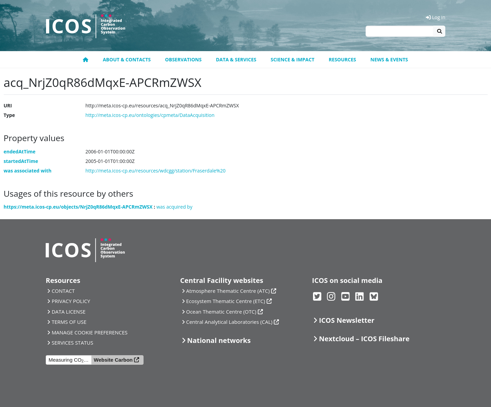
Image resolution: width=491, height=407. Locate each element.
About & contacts (127, 59)
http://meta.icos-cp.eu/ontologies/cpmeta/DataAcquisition (150, 115)
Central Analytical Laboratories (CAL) (229, 321)
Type (9, 115)
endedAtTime (20, 151)
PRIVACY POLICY (70, 301)
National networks (219, 340)
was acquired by (174, 207)
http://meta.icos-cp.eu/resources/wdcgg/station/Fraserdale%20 (156, 170)
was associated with (27, 170)
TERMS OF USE (68, 321)
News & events (389, 59)
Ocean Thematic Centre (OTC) (221, 311)
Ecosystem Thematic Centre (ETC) (225, 301)
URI (8, 105)
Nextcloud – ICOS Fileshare (364, 338)
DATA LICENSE (68, 311)
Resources (342, 59)
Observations (183, 59)
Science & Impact (292, 59)
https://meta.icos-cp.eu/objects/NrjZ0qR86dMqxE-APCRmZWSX (78, 207)
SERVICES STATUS (72, 342)
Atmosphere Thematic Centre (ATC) (228, 290)
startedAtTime (21, 161)
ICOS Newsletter (346, 320)
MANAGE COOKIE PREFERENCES (89, 332)
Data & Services (236, 59)
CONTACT (63, 290)
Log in (435, 17)
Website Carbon (113, 360)
